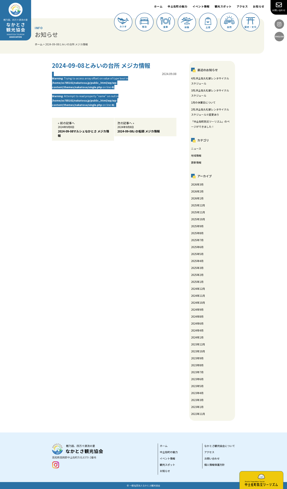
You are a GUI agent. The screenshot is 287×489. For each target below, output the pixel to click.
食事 (166, 22)
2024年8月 (197, 316)
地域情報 (196, 155)
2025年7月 (197, 240)
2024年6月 (197, 323)
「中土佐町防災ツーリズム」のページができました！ (210, 124)
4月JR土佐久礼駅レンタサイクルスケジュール (210, 80)
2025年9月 (197, 226)
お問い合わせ (279, 7)
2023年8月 (197, 365)
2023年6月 (197, 379)
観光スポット (223, 6)
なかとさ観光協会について (219, 446)
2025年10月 (198, 219)
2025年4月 (197, 261)
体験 (187, 23)
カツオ (123, 23)
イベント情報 (201, 6)
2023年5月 (197, 386)
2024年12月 (198, 289)
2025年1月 (197, 282)
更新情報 (196, 162)
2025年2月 (197, 275)
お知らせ (258, 6)
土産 (208, 23)
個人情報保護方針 (214, 464)
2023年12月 (198, 344)
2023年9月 (197, 358)
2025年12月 (198, 205)
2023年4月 (197, 393)
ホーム (158, 6)
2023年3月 (197, 400)
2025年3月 (197, 268)
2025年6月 (197, 247)
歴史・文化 (251, 22)
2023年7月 (197, 372)
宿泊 (144, 23)
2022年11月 (198, 414)
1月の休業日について (203, 102)
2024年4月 (197, 330)
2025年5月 (197, 254)
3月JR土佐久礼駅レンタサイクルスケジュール (210, 93)
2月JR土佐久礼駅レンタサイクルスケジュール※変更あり (210, 112)
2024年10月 (198, 302)
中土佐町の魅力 (177, 6)
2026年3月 (197, 184)
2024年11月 (198, 295)
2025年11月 (198, 212)
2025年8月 (197, 233)
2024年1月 (197, 337)
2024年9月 (197, 309)
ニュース (196, 148)
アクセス (242, 6)
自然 (229, 22)
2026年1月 (197, 198)
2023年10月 (198, 351)
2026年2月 (197, 191)
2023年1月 (197, 407)
